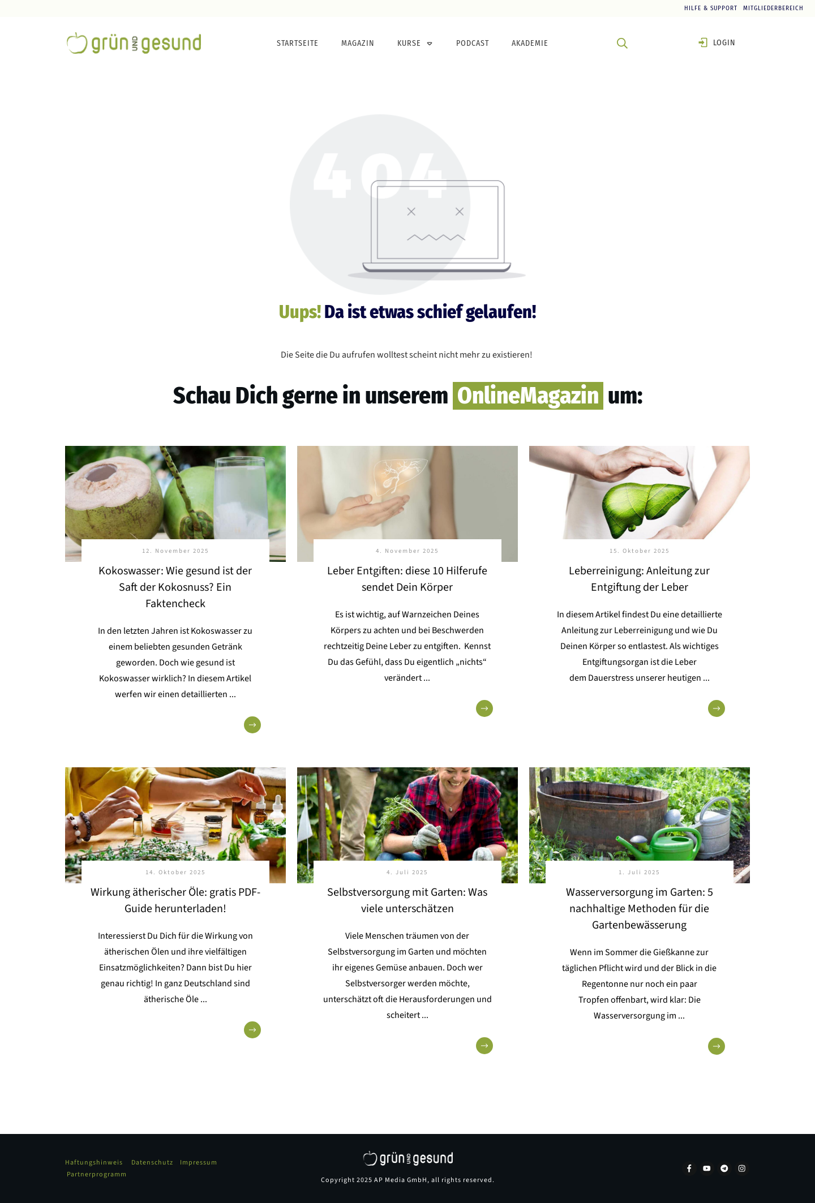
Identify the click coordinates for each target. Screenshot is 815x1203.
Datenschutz (152, 1162)
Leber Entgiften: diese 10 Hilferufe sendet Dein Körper (407, 579)
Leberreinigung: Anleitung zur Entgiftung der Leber (639, 579)
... (232, 694)
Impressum (198, 1162)
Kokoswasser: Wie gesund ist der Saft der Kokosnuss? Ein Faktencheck (175, 587)
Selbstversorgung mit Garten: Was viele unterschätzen (407, 900)
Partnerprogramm (97, 1174)
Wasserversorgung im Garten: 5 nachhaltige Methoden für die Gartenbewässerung (639, 908)
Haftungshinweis (94, 1162)
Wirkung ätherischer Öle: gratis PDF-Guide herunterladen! (175, 900)
